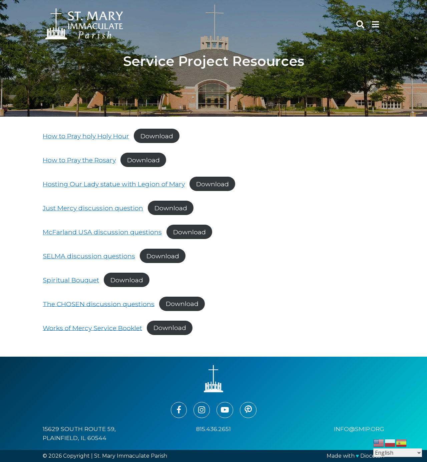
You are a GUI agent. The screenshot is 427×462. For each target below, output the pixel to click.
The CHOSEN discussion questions (98, 304)
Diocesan (372, 456)
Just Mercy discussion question (93, 208)
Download (156, 136)
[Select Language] (397, 452)
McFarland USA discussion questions (102, 232)
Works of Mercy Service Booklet (92, 328)
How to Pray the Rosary (79, 160)
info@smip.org (359, 428)
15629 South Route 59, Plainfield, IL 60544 (79, 433)
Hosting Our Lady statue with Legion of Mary (114, 184)
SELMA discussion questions (89, 256)
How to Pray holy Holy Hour (86, 136)
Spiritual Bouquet (71, 280)
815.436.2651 (213, 428)
